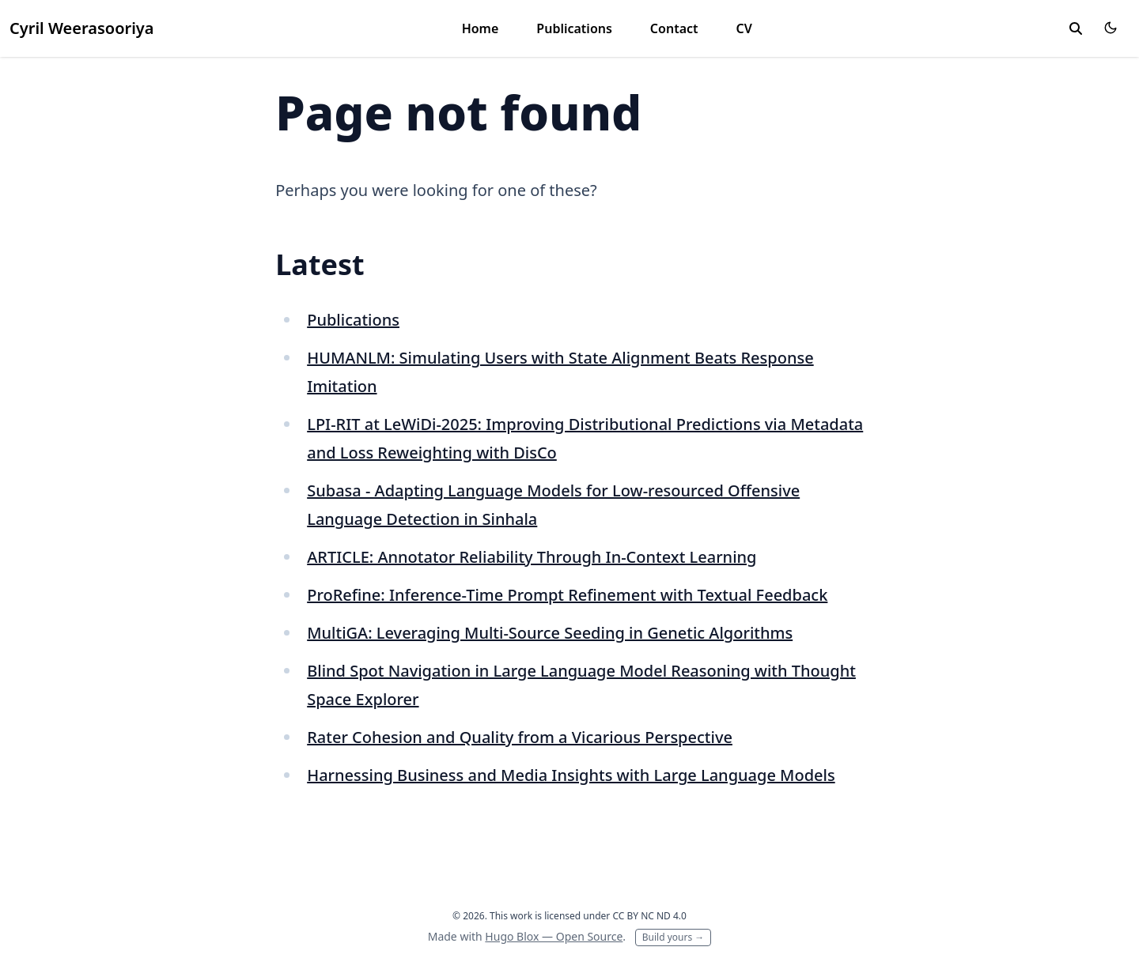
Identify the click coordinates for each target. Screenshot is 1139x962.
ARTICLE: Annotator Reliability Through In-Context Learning (531, 557)
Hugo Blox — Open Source (553, 936)
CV (744, 28)
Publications (574, 28)
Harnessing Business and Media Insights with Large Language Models (570, 775)
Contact (674, 28)
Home (480, 28)
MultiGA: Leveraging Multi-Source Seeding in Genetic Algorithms (550, 632)
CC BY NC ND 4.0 (649, 915)
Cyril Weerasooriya (81, 28)
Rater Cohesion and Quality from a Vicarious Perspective (519, 737)
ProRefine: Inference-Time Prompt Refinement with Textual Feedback (567, 594)
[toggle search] (1076, 28)
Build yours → (673, 937)
